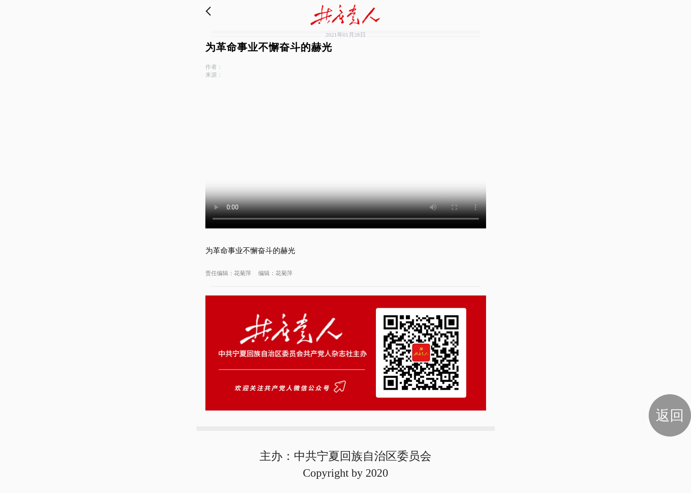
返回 (670, 415)
